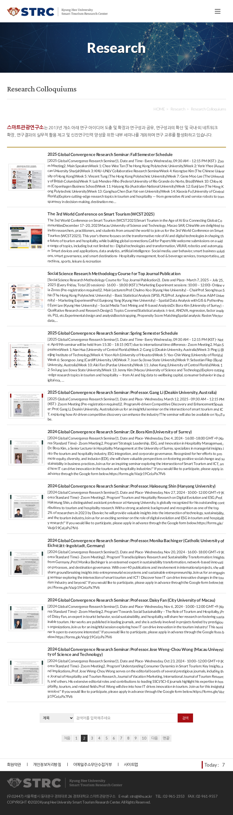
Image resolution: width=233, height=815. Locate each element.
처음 (67, 738)
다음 (154, 738)
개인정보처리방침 (47, 764)
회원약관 (14, 764)
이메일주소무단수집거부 (92, 764)
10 (144, 738)
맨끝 (166, 738)
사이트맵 (131, 764)
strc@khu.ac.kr (141, 796)
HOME (159, 109)
